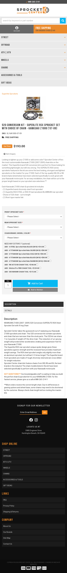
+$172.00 (21, 272)
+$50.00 (27, 250)
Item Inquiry (11, 154)
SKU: (4, 133)
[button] (33, 20)
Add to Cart (37, 283)
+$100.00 (21, 265)
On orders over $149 (50, 29)
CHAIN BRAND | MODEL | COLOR (17, 233)
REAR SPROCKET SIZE (13, 222)
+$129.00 (23, 268)
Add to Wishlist (37, 290)
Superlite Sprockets (10, 94)
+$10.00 (25, 247)
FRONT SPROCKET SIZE (14, 212)
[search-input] (30, 20)
